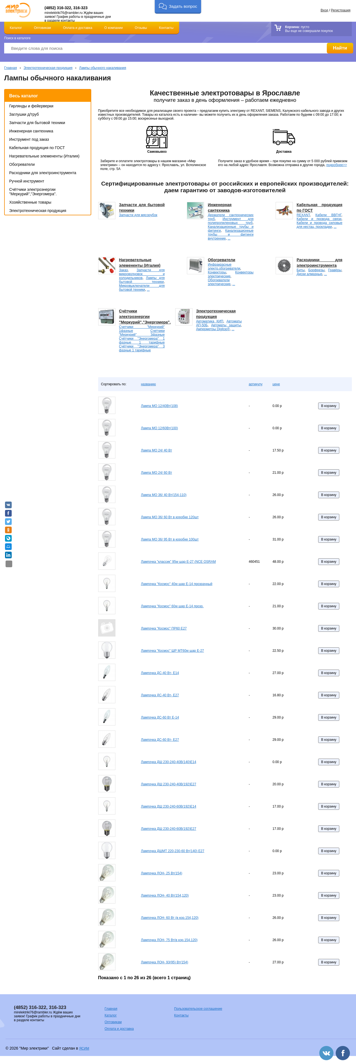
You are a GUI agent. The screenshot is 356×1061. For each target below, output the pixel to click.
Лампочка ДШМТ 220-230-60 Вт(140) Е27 (172, 851)
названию (148, 384)
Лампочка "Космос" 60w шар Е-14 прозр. (172, 606)
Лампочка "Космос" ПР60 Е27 (164, 628)
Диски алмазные (309, 274)
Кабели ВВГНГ (328, 215)
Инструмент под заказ (29, 139)
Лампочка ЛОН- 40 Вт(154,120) (165, 895)
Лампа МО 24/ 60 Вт (156, 473)
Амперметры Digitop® (213, 329)
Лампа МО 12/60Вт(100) (159, 428)
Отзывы (141, 28)
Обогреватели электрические (219, 282)
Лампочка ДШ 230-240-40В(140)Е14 (168, 762)
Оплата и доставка (77, 28)
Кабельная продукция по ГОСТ (37, 147)
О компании (113, 28)
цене (276, 384)
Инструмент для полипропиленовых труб (230, 221)
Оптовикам (42, 28)
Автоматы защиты (226, 325)
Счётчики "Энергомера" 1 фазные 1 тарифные (142, 340)
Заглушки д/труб (24, 114)
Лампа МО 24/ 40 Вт (156, 450)
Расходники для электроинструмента (42, 173)
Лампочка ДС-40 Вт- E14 (160, 673)
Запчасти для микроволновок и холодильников (142, 274)
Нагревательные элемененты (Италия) (44, 156)
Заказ (123, 270)
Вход (324, 10)
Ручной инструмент (26, 181)
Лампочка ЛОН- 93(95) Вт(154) (164, 962)
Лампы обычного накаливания (102, 68)
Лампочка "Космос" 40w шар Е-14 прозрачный (176, 584)
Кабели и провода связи (319, 219)
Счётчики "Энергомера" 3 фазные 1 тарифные (142, 348)
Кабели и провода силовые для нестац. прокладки (319, 225)
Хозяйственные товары (30, 202)
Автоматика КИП (209, 321)
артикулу (255, 384)
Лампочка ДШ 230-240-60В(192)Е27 (168, 829)
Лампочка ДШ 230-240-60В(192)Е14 (168, 806)
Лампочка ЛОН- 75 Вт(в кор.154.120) (169, 940)
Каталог (16, 28)
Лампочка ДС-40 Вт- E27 (160, 695)
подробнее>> (336, 165)
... (229, 238)
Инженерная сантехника (31, 131)
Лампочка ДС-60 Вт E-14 (160, 717)
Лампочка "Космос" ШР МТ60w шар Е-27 (172, 651)
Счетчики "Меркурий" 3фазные (142, 333)
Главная (10, 68)
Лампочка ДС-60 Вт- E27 (160, 740)
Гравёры (335, 270)
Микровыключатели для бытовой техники (142, 288)
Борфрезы (316, 270)
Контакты (166, 28)
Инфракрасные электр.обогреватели (224, 266)
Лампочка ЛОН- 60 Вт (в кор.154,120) (170, 918)
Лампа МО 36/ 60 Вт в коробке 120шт (170, 517)
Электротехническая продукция (48, 68)
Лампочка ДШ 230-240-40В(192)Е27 (168, 784)
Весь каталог (23, 95)
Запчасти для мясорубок (138, 215)
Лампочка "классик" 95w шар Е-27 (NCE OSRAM (178, 562)
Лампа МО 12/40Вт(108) (159, 406)
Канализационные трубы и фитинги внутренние (230, 234)
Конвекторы (217, 272)
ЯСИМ (84, 1048)
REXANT (303, 215)
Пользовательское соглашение (198, 1009)
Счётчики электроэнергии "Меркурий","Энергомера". (33, 191)
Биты (301, 270)
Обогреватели (22, 164)
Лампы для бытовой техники (142, 280)
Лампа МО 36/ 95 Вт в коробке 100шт (170, 539)
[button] (178, 7)
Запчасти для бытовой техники (37, 122)
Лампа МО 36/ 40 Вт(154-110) (164, 495)
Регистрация (340, 10)
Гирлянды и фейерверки (31, 106)
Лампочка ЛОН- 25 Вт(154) (161, 873)
